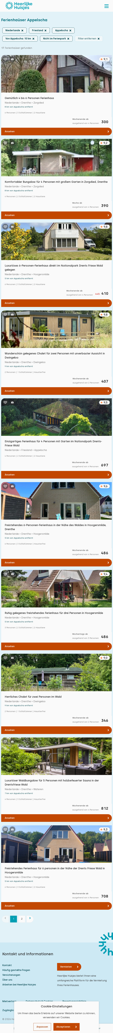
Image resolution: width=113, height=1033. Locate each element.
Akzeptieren (63, 1026)
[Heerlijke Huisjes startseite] (18, 6)
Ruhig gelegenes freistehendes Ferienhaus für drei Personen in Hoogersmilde (54, 612)
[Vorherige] (5, 919)
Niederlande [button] (12, 30)
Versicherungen (11, 975)
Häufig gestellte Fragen (16, 970)
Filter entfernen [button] (87, 38)
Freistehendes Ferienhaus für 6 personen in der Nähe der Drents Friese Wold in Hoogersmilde (55, 870)
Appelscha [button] (61, 30)
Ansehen (10, 131)
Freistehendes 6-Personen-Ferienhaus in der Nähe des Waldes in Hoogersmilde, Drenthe (55, 527)
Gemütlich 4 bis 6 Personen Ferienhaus (29, 98)
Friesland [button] (37, 30)
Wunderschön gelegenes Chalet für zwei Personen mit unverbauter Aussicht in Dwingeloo (55, 355)
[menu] (106, 6)
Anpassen (42, 1026)
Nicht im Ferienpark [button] (54, 38)
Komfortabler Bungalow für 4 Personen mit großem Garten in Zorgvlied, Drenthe (56, 181)
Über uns (7, 979)
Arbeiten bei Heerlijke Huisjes (19, 984)
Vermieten (66, 966)
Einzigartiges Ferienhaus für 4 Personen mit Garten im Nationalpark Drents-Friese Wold (53, 443)
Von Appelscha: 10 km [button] (18, 38)
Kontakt (7, 965)
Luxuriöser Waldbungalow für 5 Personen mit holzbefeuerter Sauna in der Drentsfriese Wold (52, 782)
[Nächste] (30, 919)
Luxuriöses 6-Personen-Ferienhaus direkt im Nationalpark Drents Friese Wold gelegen (54, 267)
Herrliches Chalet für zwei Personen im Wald (33, 696)
